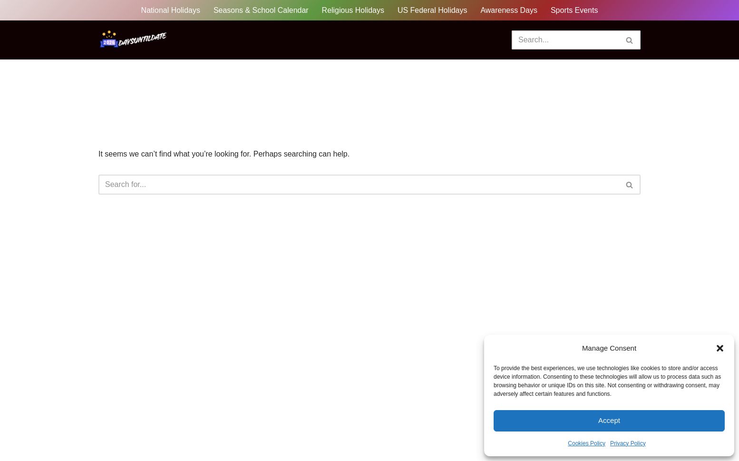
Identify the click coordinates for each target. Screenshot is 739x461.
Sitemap (230, 436)
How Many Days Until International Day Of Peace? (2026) (597, 272)
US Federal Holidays (432, 10)
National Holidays (170, 10)
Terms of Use (420, 436)
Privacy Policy (628, 443)
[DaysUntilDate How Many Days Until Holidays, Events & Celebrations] (134, 40)
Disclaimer (303, 436)
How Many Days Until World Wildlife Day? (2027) (582, 290)
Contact (276, 449)
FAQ (264, 436)
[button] (720, 348)
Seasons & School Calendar (260, 10)
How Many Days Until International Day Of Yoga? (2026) (595, 255)
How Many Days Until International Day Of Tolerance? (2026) (603, 326)
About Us (187, 436)
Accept (609, 420)
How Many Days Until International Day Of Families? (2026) (600, 308)
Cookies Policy (586, 443)
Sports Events (575, 10)
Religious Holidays (352, 10)
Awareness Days (509, 10)
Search (265, 250)
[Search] (565, 39)
